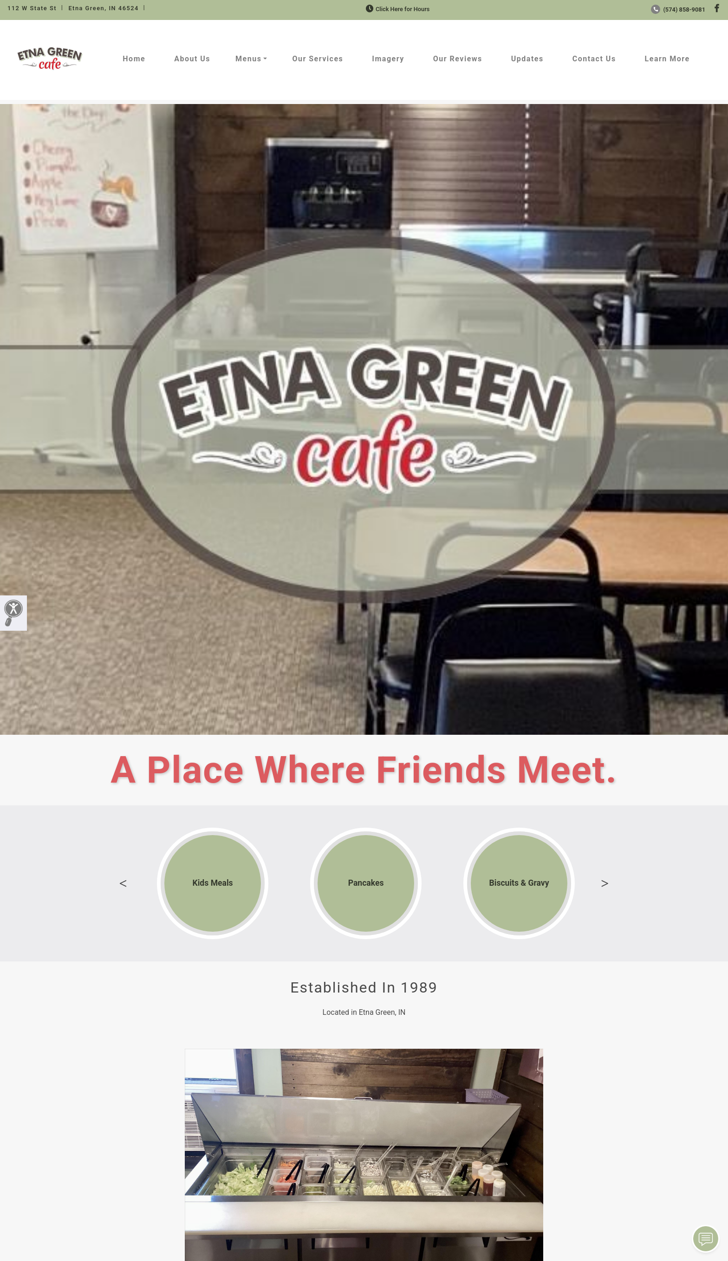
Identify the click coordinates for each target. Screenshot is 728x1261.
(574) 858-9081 (678, 9)
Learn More (667, 58)
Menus (248, 58)
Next (605, 883)
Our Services (317, 58)
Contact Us (594, 58)
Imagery (388, 58)
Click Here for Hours (396, 9)
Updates (527, 58)
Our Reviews (457, 58)
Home (134, 58)
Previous (123, 883)
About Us (192, 58)
